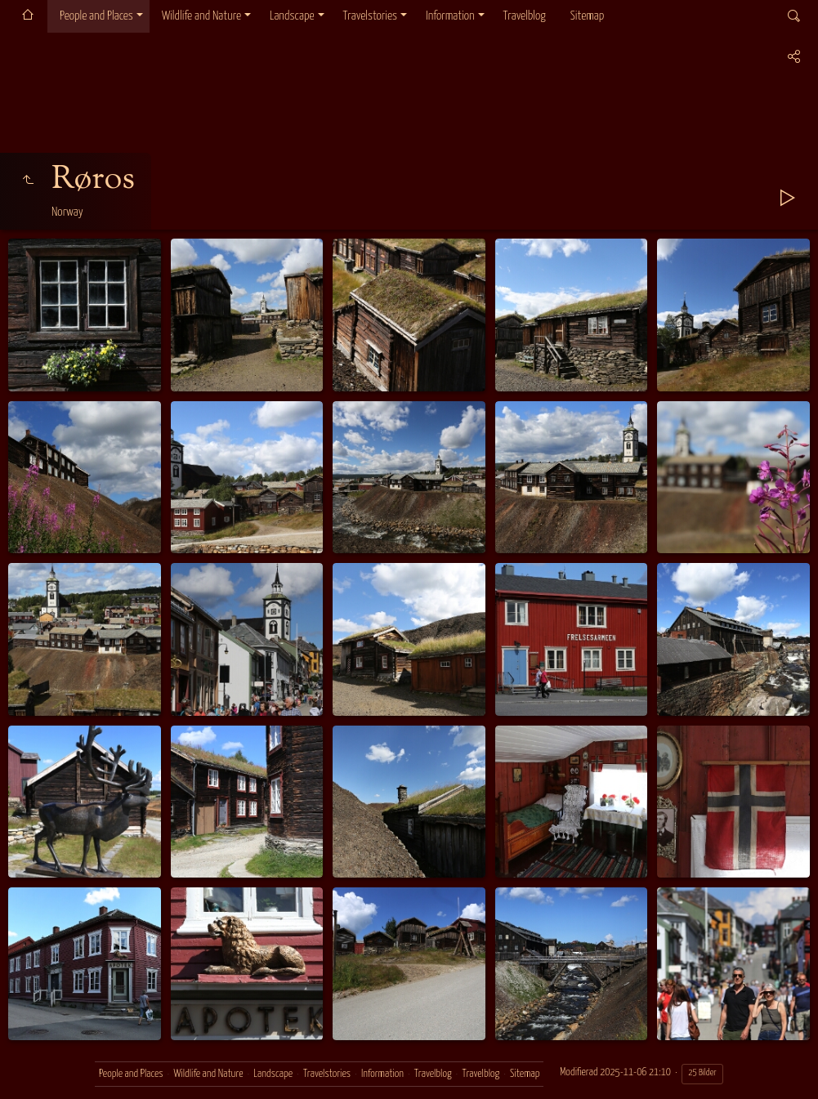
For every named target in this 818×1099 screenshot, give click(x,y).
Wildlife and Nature (201, 16)
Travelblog (524, 16)
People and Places (96, 16)
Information (450, 16)
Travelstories (370, 16)
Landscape (292, 16)
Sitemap (587, 16)
